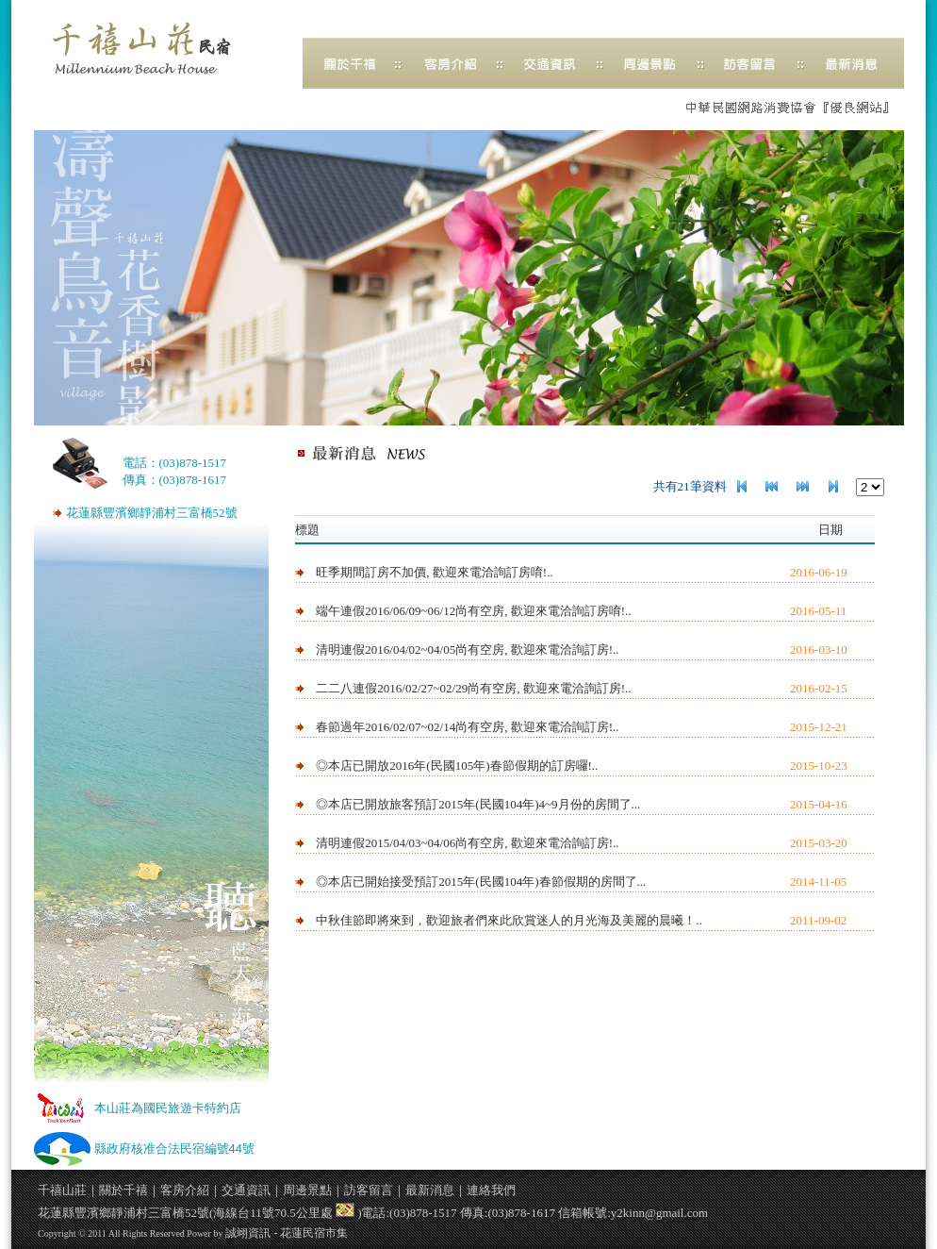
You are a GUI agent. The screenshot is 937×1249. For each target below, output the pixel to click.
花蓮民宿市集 (314, 1233)
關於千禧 (123, 1190)
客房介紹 (184, 1190)
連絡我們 (491, 1190)
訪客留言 (368, 1190)
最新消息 (429, 1190)
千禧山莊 (151, 49)
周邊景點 (307, 1190)
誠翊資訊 (247, 1233)
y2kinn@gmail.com (659, 1213)
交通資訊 (246, 1190)
